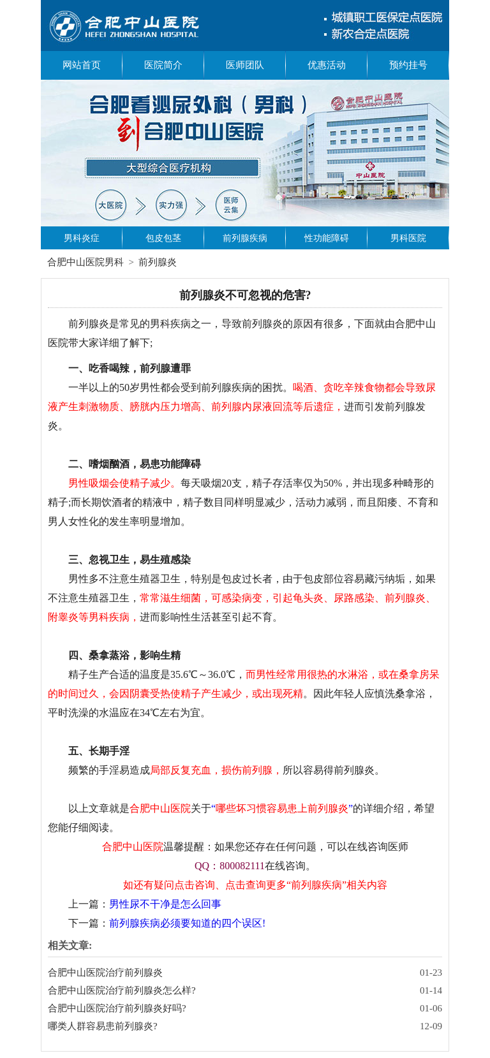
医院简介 (163, 65)
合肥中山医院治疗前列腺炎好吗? (117, 1008)
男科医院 (408, 238)
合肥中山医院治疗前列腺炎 (105, 972)
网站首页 (82, 65)
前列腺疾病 (245, 238)
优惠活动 (327, 65)
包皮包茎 (163, 238)
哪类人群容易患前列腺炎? (103, 1026)
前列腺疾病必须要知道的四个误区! (187, 923)
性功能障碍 (326, 238)
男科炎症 (82, 238)
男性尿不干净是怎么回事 (165, 904)
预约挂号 (408, 65)
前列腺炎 (157, 262)
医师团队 (245, 65)
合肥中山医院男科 (85, 262)
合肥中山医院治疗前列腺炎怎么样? (122, 990)
